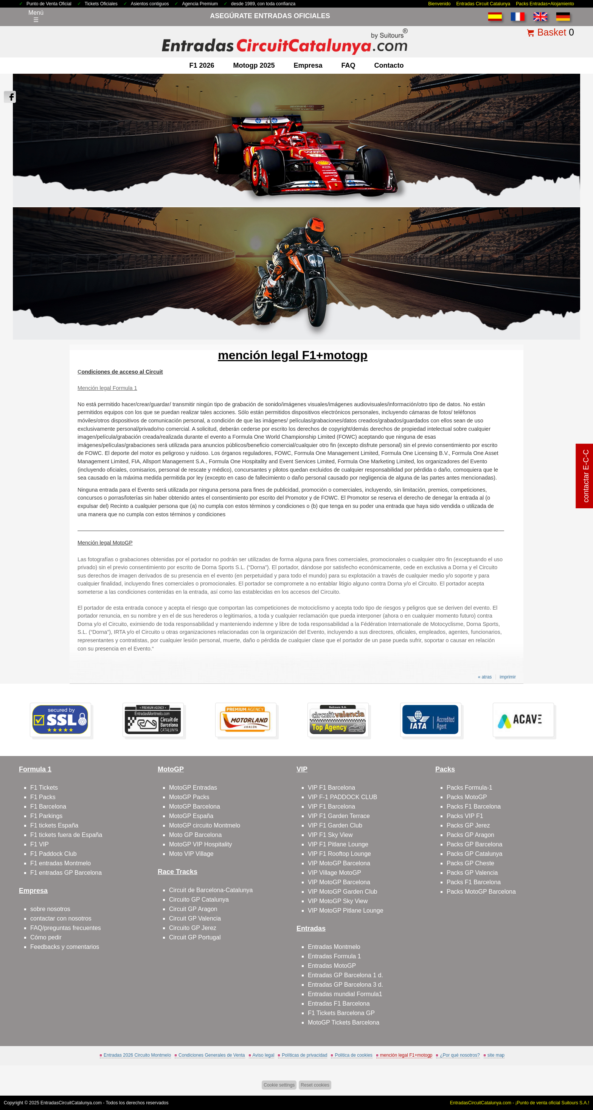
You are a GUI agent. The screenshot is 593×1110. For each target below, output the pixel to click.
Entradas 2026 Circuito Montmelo (137, 1055)
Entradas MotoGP (332, 966)
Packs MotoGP (467, 797)
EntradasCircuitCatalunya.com (71, 1102)
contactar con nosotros (61, 918)
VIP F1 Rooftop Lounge (339, 854)
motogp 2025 (254, 65)
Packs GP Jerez (468, 825)
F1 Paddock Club (53, 854)
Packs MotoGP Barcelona (481, 891)
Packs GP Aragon (470, 835)
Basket (551, 32)
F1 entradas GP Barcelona (66, 872)
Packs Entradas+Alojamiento (545, 3)
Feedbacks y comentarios (64, 947)
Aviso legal (264, 1055)
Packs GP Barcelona (474, 844)
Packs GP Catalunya (474, 854)
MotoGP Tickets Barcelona (343, 1022)
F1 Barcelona (48, 806)
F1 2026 (201, 65)
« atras (485, 677)
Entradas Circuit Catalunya (483, 3)
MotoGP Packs (189, 797)
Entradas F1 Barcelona (339, 1003)
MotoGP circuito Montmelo (204, 825)
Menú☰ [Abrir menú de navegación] (35, 16)
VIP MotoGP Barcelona (339, 863)
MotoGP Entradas (193, 787)
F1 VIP (39, 844)
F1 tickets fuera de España (66, 835)
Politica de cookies (353, 1055)
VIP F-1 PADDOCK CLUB (342, 797)
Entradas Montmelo (334, 947)
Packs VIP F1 (465, 816)
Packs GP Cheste (470, 863)
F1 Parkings (46, 816)
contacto (389, 65)
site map (496, 1055)
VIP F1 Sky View (330, 835)
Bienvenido (439, 3)
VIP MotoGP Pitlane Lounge (345, 910)
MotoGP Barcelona (194, 806)
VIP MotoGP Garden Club (342, 891)
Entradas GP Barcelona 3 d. (345, 984)
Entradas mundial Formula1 (345, 994)
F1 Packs (43, 797)
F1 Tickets (44, 787)
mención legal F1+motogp (406, 1055)
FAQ (348, 65)
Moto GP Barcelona (195, 835)
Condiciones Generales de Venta (212, 1055)
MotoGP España (191, 816)
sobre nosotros (50, 909)
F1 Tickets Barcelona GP (341, 1013)
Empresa (308, 65)
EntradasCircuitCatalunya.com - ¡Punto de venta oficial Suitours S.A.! (519, 1102)
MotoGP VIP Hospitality (200, 844)
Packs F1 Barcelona (474, 806)
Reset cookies (315, 1085)
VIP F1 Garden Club (335, 825)
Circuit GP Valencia (195, 918)
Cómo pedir (46, 937)
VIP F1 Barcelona (331, 787)
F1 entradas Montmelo (60, 863)
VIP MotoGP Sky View (338, 901)
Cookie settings (279, 1085)
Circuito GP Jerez (192, 928)
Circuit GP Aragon (193, 909)
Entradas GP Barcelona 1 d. (345, 975)
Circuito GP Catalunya (199, 899)
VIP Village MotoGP (334, 872)
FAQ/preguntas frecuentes (65, 928)
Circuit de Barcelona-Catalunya (211, 890)
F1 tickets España (54, 825)
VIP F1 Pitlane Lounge (338, 844)
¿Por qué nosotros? (460, 1055)
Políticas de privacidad (304, 1055)
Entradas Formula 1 (334, 956)
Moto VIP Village (191, 854)
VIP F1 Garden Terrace (339, 816)
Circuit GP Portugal (195, 937)
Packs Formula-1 (469, 787)
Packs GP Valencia (472, 872)
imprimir (508, 677)
